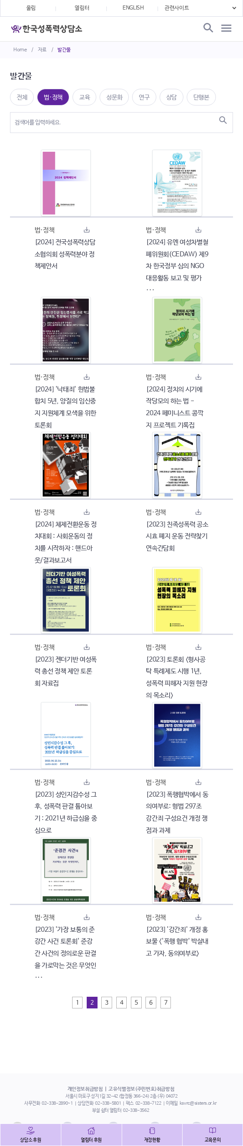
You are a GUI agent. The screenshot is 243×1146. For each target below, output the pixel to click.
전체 (22, 97)
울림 (31, 8)
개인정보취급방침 (85, 1089)
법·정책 (53, 97)
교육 (84, 97)
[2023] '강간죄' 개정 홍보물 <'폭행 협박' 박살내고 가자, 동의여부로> (177, 942)
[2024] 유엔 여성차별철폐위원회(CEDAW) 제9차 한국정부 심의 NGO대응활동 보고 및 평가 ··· (177, 266)
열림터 (82, 8)
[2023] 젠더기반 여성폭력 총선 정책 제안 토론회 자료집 (66, 672)
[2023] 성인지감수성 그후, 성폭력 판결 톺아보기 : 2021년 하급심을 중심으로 (66, 813)
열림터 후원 (91, 1140)
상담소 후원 (30, 1140)
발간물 (64, 50)
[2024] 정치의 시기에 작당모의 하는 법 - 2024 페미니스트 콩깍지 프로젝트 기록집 (174, 407)
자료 (42, 50)
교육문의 (213, 1140)
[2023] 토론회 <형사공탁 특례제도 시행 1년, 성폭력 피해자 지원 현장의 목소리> (176, 678)
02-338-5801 (108, 1103)
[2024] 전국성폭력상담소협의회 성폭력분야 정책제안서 (65, 254)
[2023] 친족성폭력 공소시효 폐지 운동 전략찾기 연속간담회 (177, 537)
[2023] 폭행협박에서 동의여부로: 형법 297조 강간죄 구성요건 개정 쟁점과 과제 (177, 813)
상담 (171, 97)
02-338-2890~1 (57, 1103)
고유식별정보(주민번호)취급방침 (141, 1089)
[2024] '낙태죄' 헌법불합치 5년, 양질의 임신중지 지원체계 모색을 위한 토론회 (65, 407)
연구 (144, 97)
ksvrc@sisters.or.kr (198, 1103)
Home (20, 50)
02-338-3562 (136, 1110)
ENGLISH (133, 8)
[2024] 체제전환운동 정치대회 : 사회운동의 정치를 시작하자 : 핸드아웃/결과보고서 (66, 542)
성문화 (114, 97)
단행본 (201, 97)
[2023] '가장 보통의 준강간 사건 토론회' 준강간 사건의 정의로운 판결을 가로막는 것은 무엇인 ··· (65, 954)
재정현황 (152, 1140)
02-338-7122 (148, 1103)
